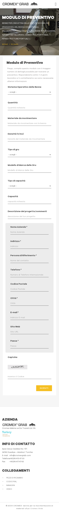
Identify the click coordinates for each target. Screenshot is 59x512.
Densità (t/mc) (16, 134)
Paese (14, 341)
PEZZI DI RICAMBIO (14, 478)
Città (14, 298)
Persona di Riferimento (23, 255)
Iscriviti (44, 388)
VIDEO (9, 489)
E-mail (14, 312)
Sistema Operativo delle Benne (24, 87)
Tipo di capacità (16, 181)
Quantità (13, 103)
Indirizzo (15, 241)
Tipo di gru (13, 150)
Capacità (13, 196)
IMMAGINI (10, 485)
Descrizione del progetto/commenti (27, 211)
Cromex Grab (36, 508)
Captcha (12, 357)
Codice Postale (18, 284)
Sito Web (15, 327)
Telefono (16, 270)
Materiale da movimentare (22, 118)
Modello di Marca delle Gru (22, 165)
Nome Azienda (18, 227)
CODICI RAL (11, 482)
